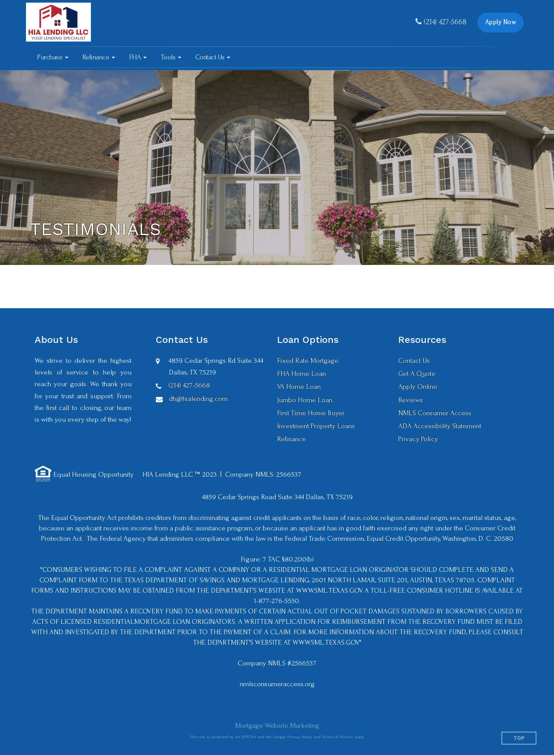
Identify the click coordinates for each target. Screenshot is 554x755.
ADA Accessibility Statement (439, 426)
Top (519, 738)
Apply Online (417, 386)
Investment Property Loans (316, 426)
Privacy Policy (418, 439)
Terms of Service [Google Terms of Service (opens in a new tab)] (337, 736)
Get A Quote (416, 373)
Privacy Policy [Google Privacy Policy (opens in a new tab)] (299, 736)
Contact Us (414, 360)
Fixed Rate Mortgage (307, 360)
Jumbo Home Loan (304, 400)
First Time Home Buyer (311, 413)
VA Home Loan (299, 386)
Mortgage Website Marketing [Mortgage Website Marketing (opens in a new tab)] (277, 725)
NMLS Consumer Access (434, 413)
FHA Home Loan (301, 373)
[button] (52, 57)
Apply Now (500, 22)
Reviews (410, 400)
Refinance (291, 439)
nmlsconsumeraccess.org (277, 684)
